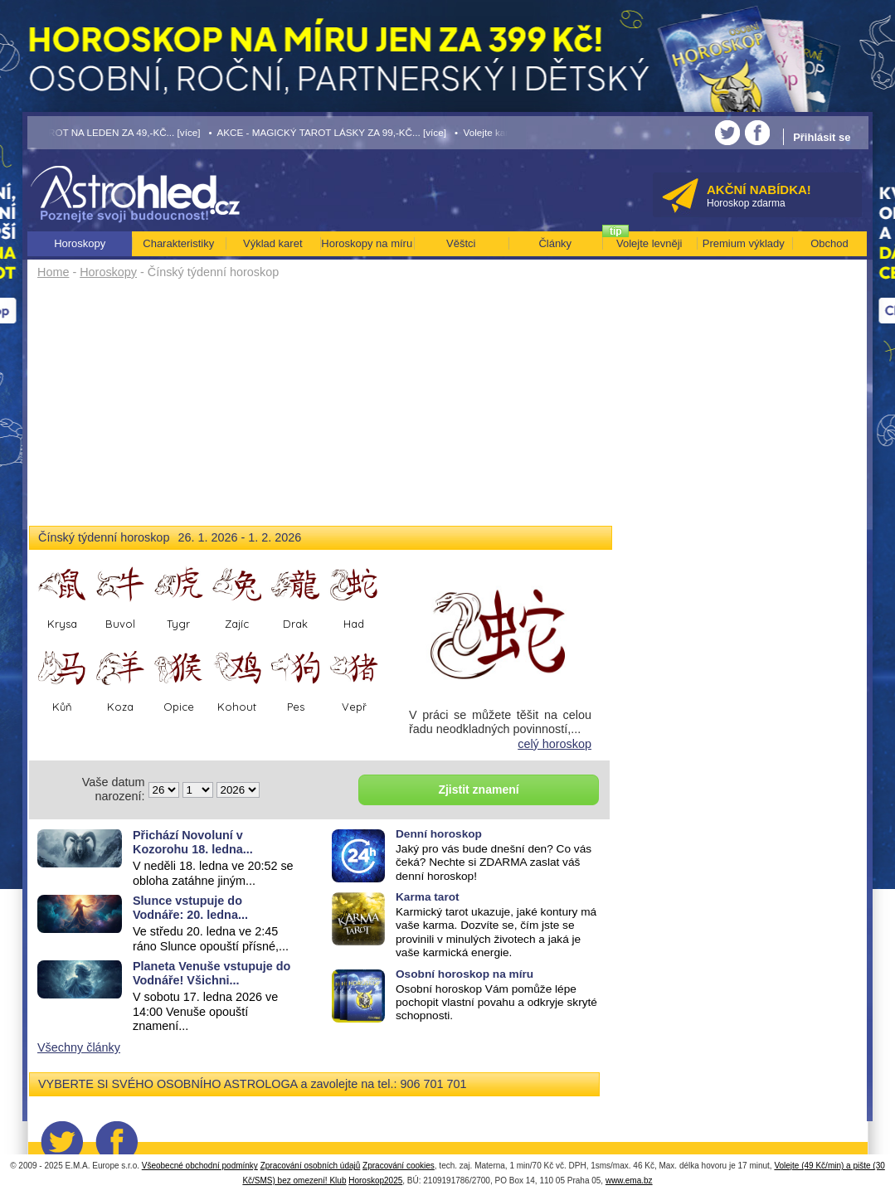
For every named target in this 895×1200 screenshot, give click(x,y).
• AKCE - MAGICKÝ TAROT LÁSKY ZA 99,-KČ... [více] (327, 132)
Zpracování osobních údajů (310, 1165)
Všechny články (78, 1047)
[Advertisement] (320, 408)
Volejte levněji (649, 243)
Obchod (829, 243)
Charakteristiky (178, 243)
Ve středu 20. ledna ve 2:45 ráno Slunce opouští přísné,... (211, 938)
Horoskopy (108, 272)
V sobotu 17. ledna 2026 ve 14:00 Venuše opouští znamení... (205, 1011)
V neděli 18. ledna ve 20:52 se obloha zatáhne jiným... (213, 873)
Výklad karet (273, 243)
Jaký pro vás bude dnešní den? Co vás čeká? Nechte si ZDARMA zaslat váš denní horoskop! (493, 862)
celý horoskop (554, 744)
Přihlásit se (821, 137)
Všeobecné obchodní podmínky (200, 1165)
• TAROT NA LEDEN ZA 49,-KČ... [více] (114, 132)
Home (53, 272)
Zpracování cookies (398, 1165)
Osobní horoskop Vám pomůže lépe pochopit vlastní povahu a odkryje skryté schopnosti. (496, 1003)
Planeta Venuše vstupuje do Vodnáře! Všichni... (211, 973)
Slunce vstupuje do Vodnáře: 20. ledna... (190, 907)
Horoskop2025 (375, 1180)
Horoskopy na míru (366, 243)
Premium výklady (744, 243)
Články (555, 243)
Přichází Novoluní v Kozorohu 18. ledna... (193, 842)
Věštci (460, 243)
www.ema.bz (629, 1180)
